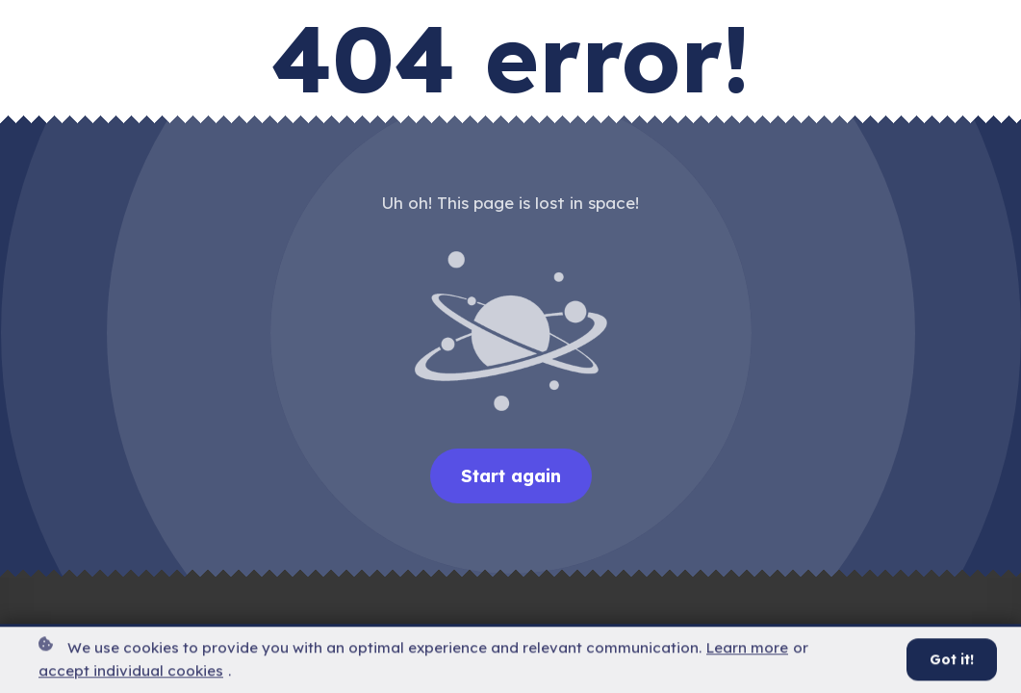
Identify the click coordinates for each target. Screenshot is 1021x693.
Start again (511, 476)
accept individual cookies (130, 673)
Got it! (952, 662)
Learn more (747, 649)
